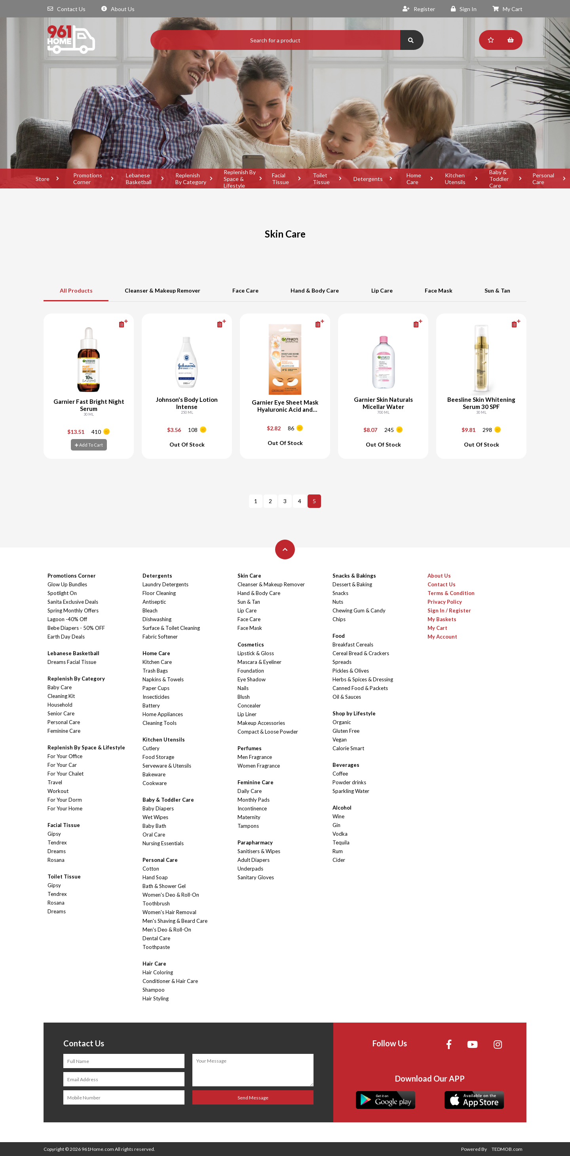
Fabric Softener (160, 636)
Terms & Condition (451, 593)
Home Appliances (162, 714)
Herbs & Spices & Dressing (362, 679)
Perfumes (250, 748)
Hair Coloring (157, 972)
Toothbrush (156, 903)
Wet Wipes (155, 817)
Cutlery (151, 748)
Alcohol (342, 807)
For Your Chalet (66, 773)
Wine (338, 816)
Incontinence (252, 808)
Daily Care (250, 791)
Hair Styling (155, 998)
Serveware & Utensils (166, 765)
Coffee (340, 773)
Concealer (249, 705)
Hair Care (154, 963)
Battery (151, 705)
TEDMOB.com (507, 1149)
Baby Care (60, 687)
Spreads (342, 662)
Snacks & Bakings (354, 575)
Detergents (368, 178)
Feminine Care (64, 731)
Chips (339, 619)
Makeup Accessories (261, 723)
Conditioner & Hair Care (170, 981)
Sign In (464, 9)
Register (419, 9)
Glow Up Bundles (67, 584)
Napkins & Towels (163, 679)
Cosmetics (251, 644)
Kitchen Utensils (455, 178)
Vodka (340, 834)
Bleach (150, 610)
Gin (336, 825)
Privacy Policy (445, 602)
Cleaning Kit (61, 696)
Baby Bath (154, 826)
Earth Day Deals (66, 636)
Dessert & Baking (352, 584)
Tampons (248, 826)
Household (60, 705)
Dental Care (156, 938)
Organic (341, 722)
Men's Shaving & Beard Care (174, 921)
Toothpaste (156, 947)
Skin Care (249, 575)
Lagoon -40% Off (67, 619)
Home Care (414, 178)
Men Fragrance (255, 757)
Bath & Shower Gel (164, 886)
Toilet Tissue (321, 178)
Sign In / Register (449, 610)
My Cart (507, 9)
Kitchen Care (157, 662)
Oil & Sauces (346, 697)
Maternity (249, 817)
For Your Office (65, 756)
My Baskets (442, 619)
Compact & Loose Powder (268, 731)
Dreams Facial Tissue (72, 662)
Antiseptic (154, 602)
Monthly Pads (254, 800)
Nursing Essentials (163, 843)
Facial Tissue (280, 178)
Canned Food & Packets (360, 688)
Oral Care (153, 834)
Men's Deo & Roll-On (166, 929)
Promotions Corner (87, 178)
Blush (244, 697)
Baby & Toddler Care (499, 178)
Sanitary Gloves (256, 877)
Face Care (245, 290)
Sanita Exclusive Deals (73, 602)
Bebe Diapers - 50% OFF (76, 628)
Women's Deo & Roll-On (170, 895)
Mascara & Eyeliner (259, 662)
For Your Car (62, 765)
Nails (243, 688)
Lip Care (382, 290)
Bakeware (153, 774)
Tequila (341, 842)
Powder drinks (349, 782)
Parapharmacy (255, 842)
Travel (55, 782)
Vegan (339, 739)
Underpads (250, 868)
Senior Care (61, 713)
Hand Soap (155, 877)
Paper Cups (155, 688)
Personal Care (64, 722)
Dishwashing (156, 619)
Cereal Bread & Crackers (360, 653)
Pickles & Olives (350, 670)
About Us (118, 9)
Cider (338, 860)
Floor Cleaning (159, 593)
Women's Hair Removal (169, 912)
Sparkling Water (350, 791)
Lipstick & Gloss (256, 653)
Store (42, 178)
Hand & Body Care (315, 290)
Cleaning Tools (159, 723)
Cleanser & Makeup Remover (162, 290)
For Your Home (65, 808)
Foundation (251, 670)
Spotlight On (62, 593)
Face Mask (438, 290)
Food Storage (158, 757)
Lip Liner (247, 714)
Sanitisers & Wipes (259, 851)
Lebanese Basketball (139, 178)
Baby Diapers (158, 808)
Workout (58, 791)
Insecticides (155, 697)
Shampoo (153, 990)
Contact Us (67, 9)
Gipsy (54, 834)
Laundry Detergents (165, 584)
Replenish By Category (190, 178)
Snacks (340, 593)
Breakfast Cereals (352, 644)
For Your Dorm (65, 800)
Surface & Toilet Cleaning (171, 628)
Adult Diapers (254, 860)
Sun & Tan (497, 290)
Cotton (150, 868)
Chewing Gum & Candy (359, 610)
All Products (76, 290)
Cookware (154, 783)
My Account (442, 636)
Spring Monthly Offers (73, 610)
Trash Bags (155, 670)
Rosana (56, 860)
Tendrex (57, 842)
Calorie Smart (348, 748)
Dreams (57, 851)
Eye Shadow (252, 679)
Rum (337, 851)
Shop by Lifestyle (354, 713)
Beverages (345, 765)
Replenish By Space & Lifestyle (240, 178)
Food (338, 636)
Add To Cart (89, 444)
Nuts (337, 602)
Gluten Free (345, 731)
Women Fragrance (259, 765)
